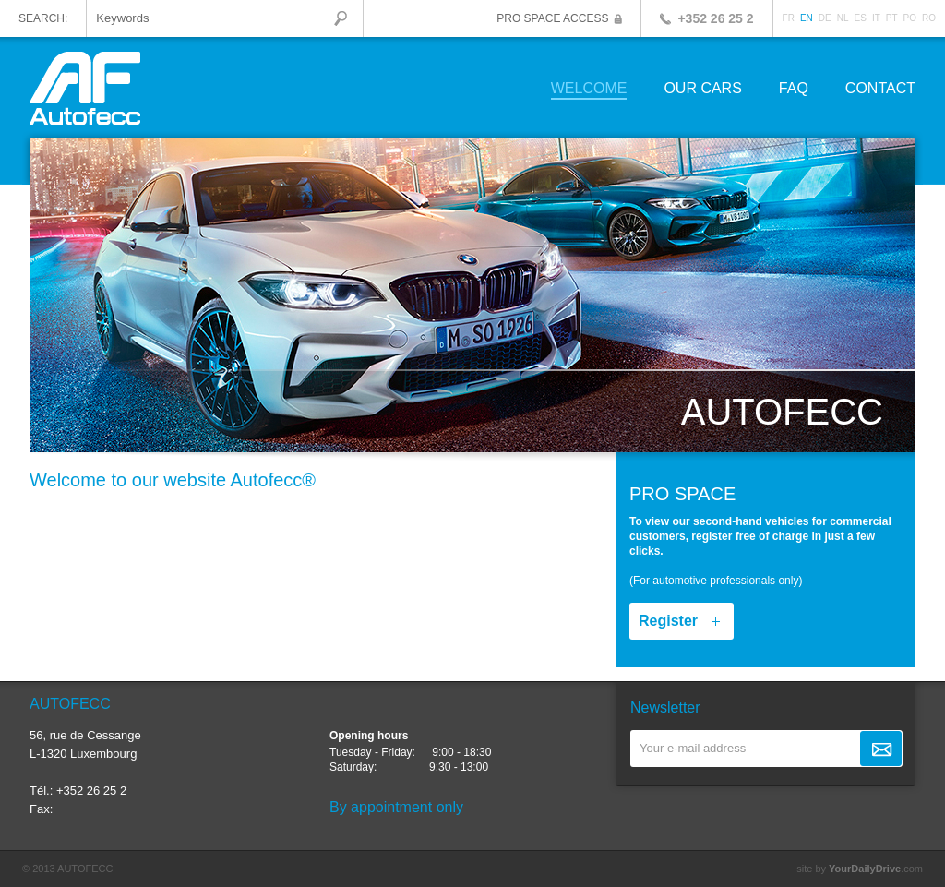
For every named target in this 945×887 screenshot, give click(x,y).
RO (929, 18)
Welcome (589, 89)
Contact (880, 89)
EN (806, 18)
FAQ (793, 89)
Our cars (702, 89)
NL (843, 18)
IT (876, 18)
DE (825, 18)
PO (909, 18)
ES (861, 18)
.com (876, 868)
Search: (42, 18)
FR (789, 18)
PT (892, 18)
